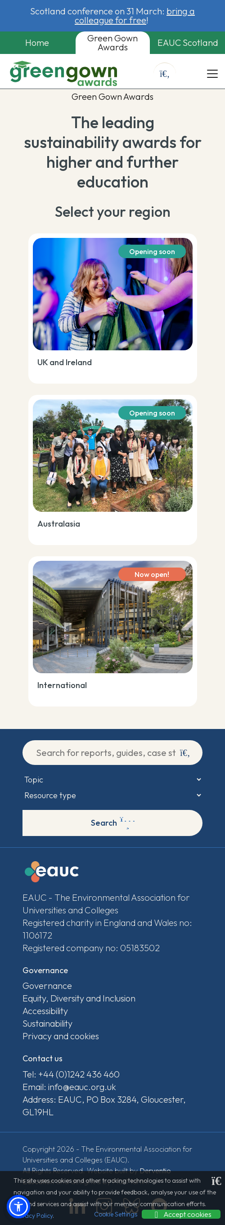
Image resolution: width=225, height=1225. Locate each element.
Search (113, 823)
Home (37, 42)
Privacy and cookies (60, 1036)
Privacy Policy (33, 1216)
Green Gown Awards (112, 42)
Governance (47, 985)
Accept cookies (181, 1214)
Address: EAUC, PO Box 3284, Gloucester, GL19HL (104, 1106)
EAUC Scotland (188, 42)
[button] (18, 1206)
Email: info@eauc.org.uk (69, 1086)
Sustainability (47, 1023)
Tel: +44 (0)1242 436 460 (71, 1074)
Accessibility (45, 1010)
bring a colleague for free (135, 15)
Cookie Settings (115, 1214)
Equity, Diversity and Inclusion (78, 998)
